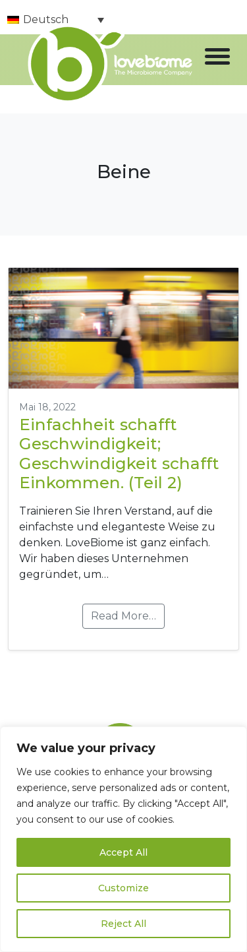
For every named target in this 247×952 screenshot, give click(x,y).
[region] (123, 839)
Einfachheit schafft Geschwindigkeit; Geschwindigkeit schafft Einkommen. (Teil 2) (119, 453)
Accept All (123, 852)
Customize (123, 888)
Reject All (123, 924)
